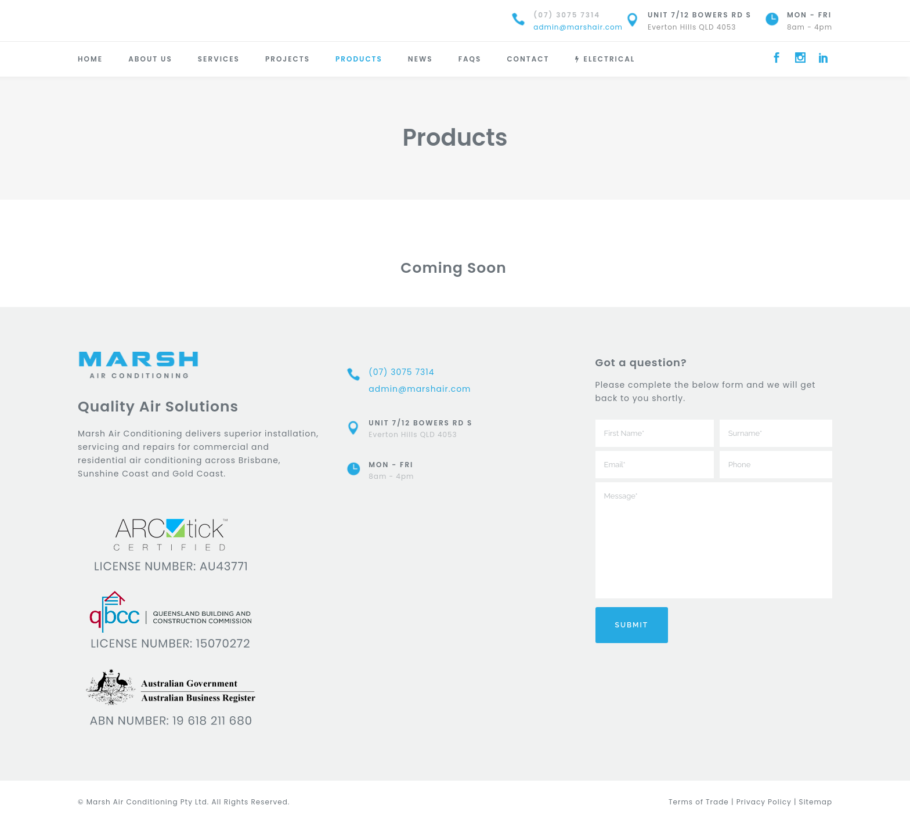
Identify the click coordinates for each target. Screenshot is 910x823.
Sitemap (815, 802)
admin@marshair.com (578, 27)
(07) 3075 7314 (566, 15)
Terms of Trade (699, 802)
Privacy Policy (764, 802)
